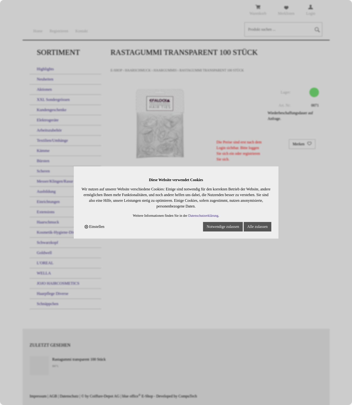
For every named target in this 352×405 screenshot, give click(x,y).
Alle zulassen (257, 227)
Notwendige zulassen (223, 227)
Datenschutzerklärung (203, 215)
